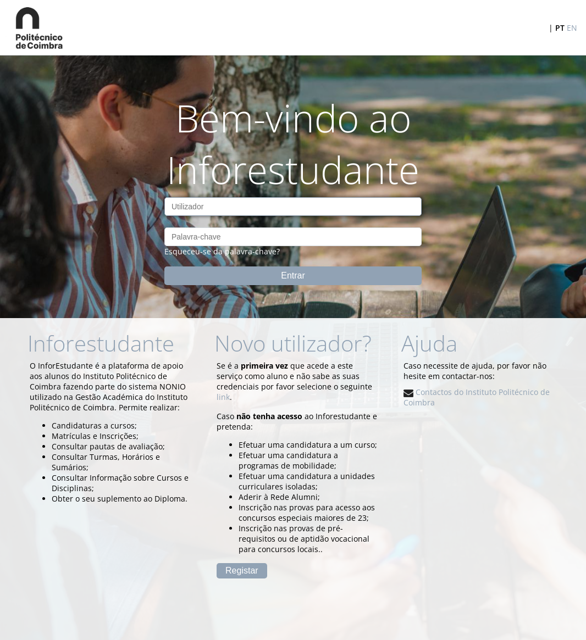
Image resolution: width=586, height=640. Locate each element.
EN (572, 28)
